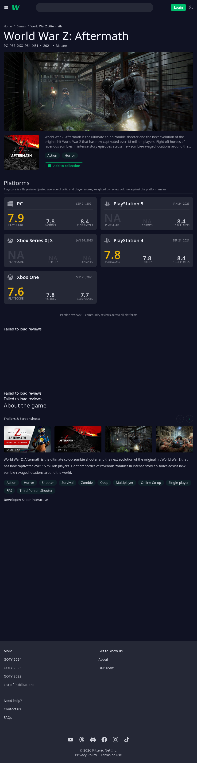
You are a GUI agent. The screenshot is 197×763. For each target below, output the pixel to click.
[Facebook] (104, 739)
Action (52, 155)
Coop (104, 482)
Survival (67, 482)
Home (8, 26)
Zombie (87, 482)
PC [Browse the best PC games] (6, 45)
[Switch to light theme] (191, 7)
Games (21, 26)
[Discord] (93, 739)
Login (178, 7)
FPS (9, 490)
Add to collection (64, 165)
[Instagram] (115, 739)
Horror (70, 155)
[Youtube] (70, 739)
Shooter (48, 482)
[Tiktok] (127, 739)
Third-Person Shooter (35, 490)
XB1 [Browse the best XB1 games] (35, 45)
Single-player (179, 482)
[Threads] (82, 739)
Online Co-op (151, 482)
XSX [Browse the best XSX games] (20, 45)
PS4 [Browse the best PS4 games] (28, 45)
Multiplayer (124, 482)
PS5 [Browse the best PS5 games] (12, 45)
